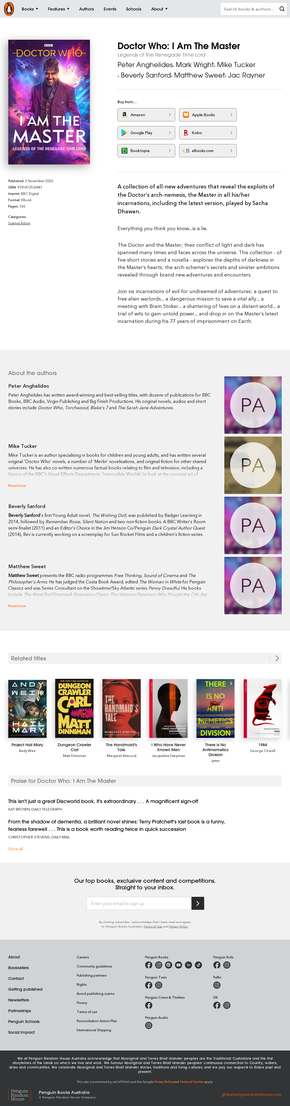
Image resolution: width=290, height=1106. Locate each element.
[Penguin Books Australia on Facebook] (148, 965)
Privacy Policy (178, 926)
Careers (83, 957)
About (14, 957)
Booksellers (18, 967)
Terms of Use (152, 926)
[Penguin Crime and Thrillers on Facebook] (148, 1005)
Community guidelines (94, 966)
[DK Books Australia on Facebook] (216, 1005)
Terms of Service (191, 1081)
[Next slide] (277, 658)
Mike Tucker (236, 64)
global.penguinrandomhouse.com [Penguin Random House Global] (251, 1094)
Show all (15, 849)
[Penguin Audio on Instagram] (148, 1025)
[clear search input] (282, 9)
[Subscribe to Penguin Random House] (197, 903)
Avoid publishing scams (95, 993)
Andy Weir (27, 750)
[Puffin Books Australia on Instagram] (216, 985)
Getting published (25, 989)
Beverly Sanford (146, 75)
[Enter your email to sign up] (139, 903)
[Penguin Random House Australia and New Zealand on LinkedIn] (188, 965)
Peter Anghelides (145, 64)
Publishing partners (92, 975)
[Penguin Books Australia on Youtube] (178, 965)
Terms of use (87, 1011)
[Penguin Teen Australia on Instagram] (158, 985)
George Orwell (262, 750)
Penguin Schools (23, 1021)
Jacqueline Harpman (168, 755)
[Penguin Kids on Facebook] (216, 965)
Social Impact (21, 1032)
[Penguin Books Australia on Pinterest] (168, 965)
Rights (82, 984)
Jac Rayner (246, 75)
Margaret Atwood (121, 755)
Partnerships (19, 1010)
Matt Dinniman (74, 755)
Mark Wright (195, 64)
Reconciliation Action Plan (97, 1020)
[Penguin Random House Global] (23, 1094)
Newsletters (18, 1000)
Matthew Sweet (199, 75)
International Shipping (94, 1029)
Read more (17, 485)
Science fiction (19, 222)
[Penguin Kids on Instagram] (226, 965)
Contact (16, 978)
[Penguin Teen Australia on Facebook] (148, 985)
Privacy (82, 1002)
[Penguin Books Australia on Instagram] (158, 965)
